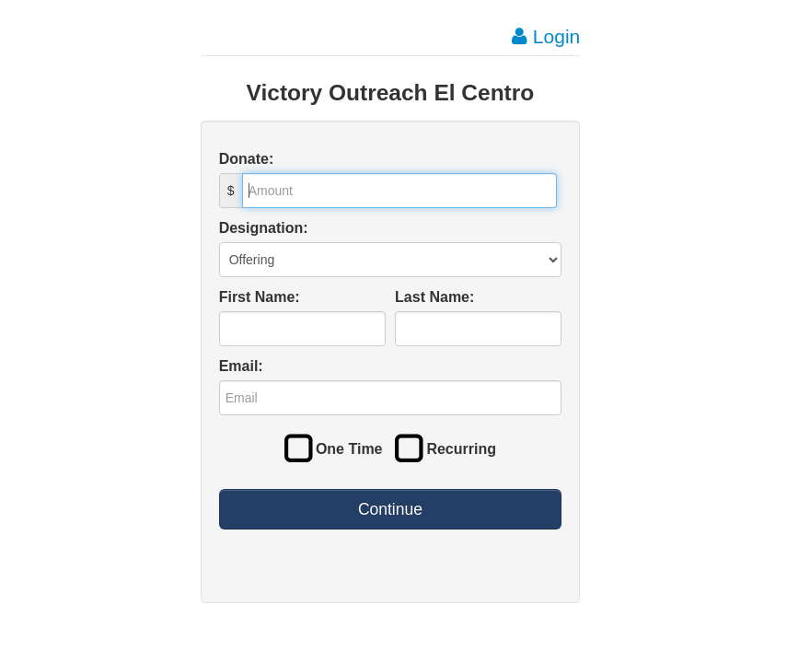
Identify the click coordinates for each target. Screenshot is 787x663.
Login (546, 36)
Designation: (263, 228)
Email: (241, 366)
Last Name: (434, 297)
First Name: (259, 297)
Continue (390, 509)
